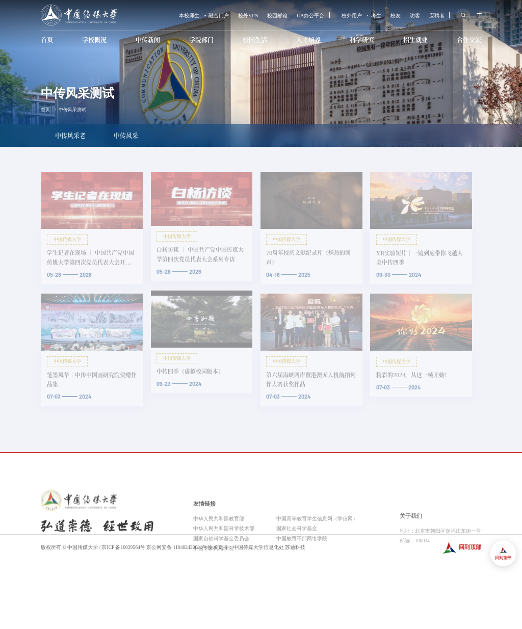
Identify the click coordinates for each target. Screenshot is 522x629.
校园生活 (255, 39)
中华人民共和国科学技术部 (223, 569)
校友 (395, 15)
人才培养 (308, 39)
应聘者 (437, 15)
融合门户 (218, 15)
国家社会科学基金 (296, 569)
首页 (47, 39)
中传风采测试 (72, 109)
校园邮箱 (277, 15)
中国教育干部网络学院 (301, 579)
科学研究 (362, 39)
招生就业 (415, 39)
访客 (415, 15)
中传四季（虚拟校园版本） (190, 371)
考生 (376, 15)
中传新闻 (148, 39)
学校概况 (94, 39)
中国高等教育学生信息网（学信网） (317, 559)
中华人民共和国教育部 (218, 559)
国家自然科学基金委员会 (221, 579)
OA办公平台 (310, 15)
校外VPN (248, 15)
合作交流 (469, 39)
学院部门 (201, 39)
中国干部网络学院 (213, 589)
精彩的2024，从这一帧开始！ (413, 375)
